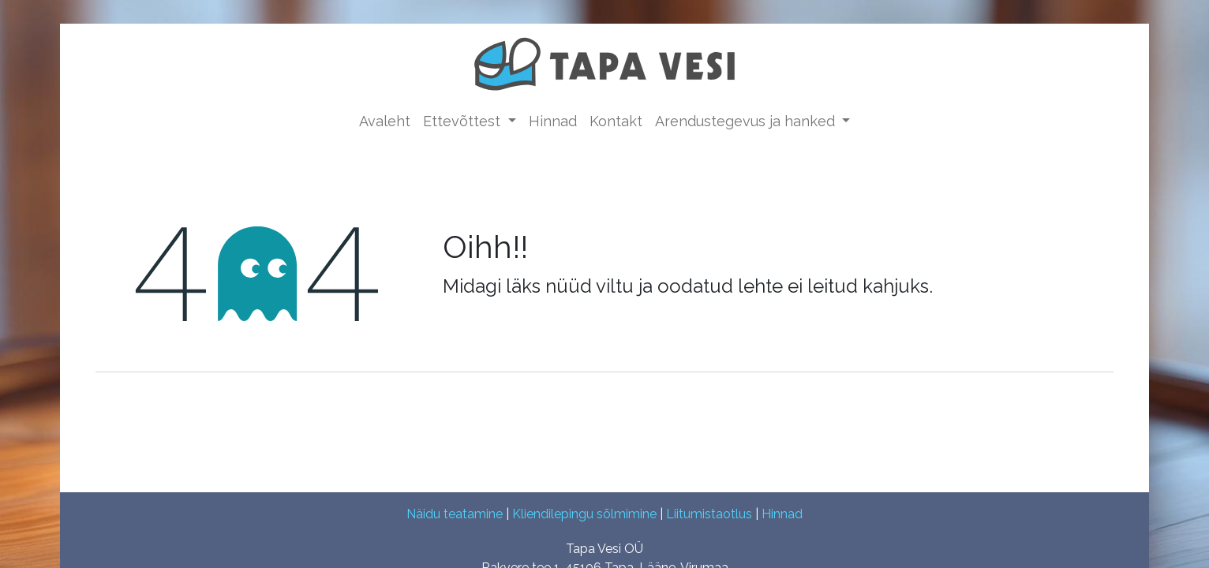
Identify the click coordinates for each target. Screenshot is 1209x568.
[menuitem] (385, 121)
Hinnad (782, 513)
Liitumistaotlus (709, 513)
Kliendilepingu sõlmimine (584, 513)
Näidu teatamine (454, 513)
